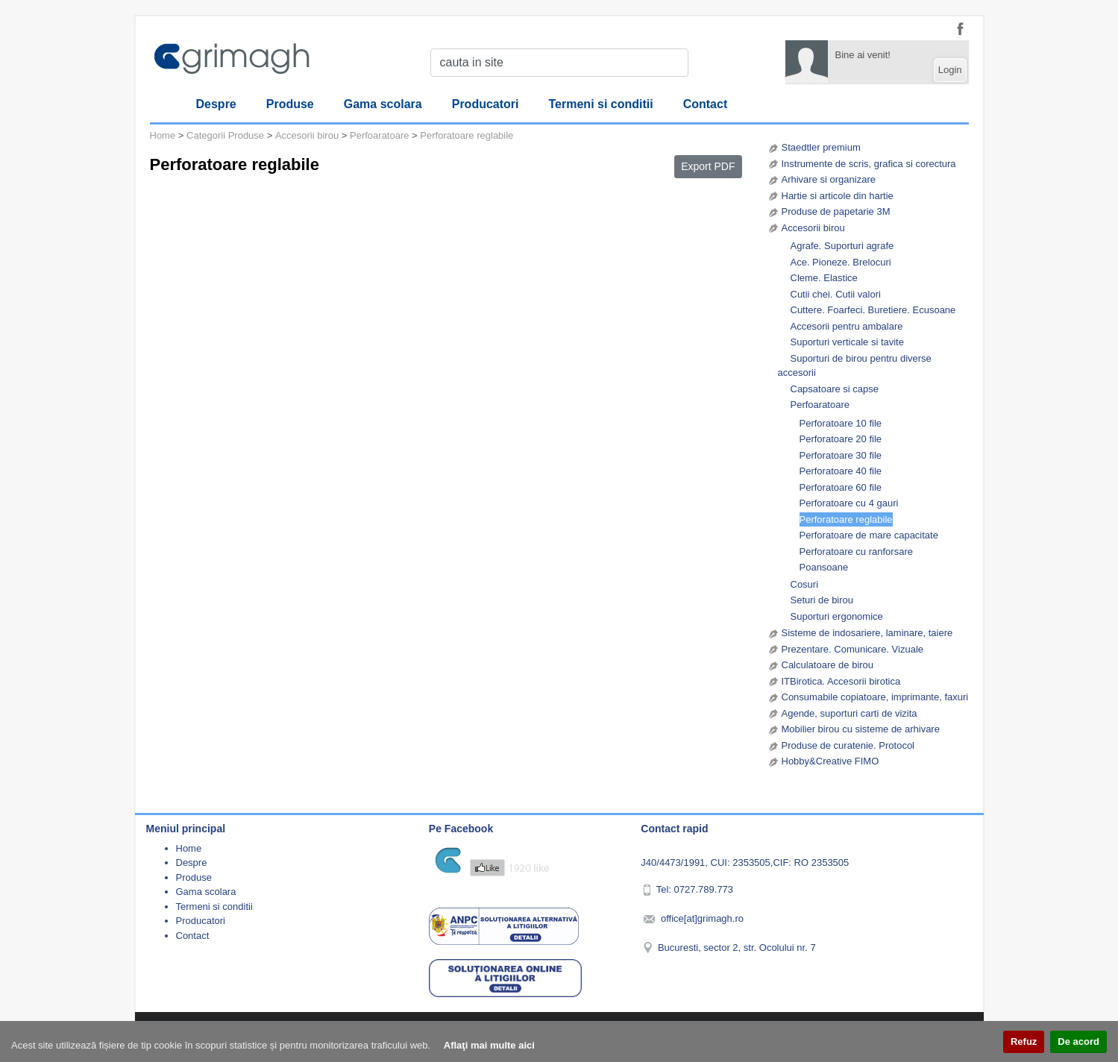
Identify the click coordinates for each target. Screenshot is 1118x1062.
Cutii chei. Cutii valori (836, 294)
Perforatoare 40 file (841, 471)
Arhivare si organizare (829, 179)
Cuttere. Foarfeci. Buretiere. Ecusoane (873, 309)
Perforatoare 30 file (841, 455)
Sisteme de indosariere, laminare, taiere (867, 632)
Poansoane (824, 567)
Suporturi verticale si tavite (847, 342)
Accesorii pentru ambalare (847, 326)
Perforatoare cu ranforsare (856, 551)
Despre (216, 104)
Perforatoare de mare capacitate (869, 535)
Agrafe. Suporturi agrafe (842, 245)
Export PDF (708, 166)
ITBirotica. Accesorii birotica (841, 681)
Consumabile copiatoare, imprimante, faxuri (875, 697)
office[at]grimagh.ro (702, 918)
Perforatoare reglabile (846, 519)
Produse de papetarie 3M (836, 211)
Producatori (485, 104)
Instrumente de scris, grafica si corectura (869, 163)
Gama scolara (383, 104)
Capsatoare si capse (835, 389)
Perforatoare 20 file (841, 438)
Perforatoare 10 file (841, 423)
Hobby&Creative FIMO (830, 761)
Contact (705, 104)
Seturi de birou (822, 600)
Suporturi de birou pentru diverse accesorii (855, 366)
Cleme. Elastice (824, 277)
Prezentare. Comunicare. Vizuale (853, 649)
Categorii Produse (225, 135)
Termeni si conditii (601, 104)
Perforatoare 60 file (841, 487)
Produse (290, 104)
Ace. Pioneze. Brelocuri (841, 262)
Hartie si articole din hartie (838, 195)
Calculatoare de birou (828, 664)
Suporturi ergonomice (837, 616)
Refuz (1024, 1041)
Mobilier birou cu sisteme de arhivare (861, 729)
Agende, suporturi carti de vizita (849, 713)
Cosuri (805, 584)
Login (950, 69)
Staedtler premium (821, 147)
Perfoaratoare (820, 404)
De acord (1078, 1041)
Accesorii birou (813, 227)
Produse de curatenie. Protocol (848, 745)
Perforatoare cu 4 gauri (849, 503)
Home (163, 135)
